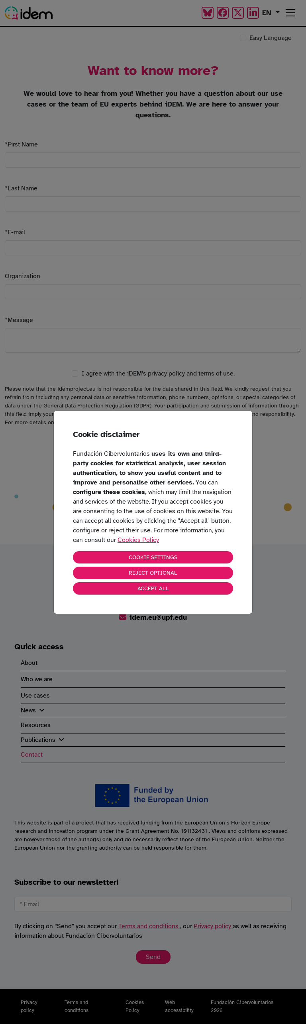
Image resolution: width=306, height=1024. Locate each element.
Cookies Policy (138, 540)
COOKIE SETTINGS (153, 557)
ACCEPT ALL (153, 588)
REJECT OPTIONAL (153, 572)
